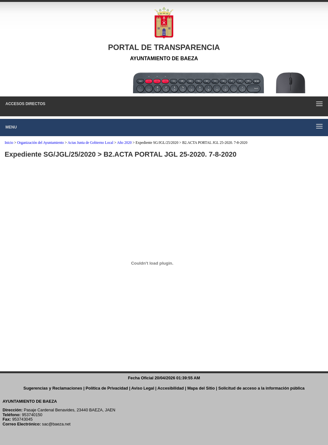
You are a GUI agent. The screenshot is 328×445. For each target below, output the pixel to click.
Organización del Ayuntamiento (40, 142)
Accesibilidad (170, 388)
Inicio (8, 142)
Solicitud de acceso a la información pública (261, 388)
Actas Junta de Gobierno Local (90, 142)
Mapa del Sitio (201, 388)
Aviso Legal (142, 388)
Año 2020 (124, 142)
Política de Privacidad (107, 388)
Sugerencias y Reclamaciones (52, 388)
